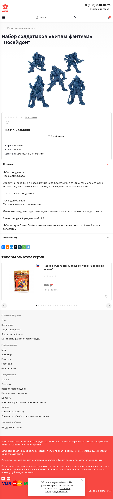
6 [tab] (48, 305)
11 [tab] (60, 305)
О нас (4, 320)
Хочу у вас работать (12, 334)
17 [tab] (74, 305)
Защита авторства (11, 329)
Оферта (5, 407)
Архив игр (6, 354)
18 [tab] (76, 305)
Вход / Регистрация (11, 427)
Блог (3, 350)
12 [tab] (62, 305)
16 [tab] (71, 305)
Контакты (6, 398)
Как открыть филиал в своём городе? (20, 338)
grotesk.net (106, 491)
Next (109, 305)
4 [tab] (43, 305)
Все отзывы (31, 117)
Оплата (5, 379)
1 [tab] (36, 305)
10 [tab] (57, 305)
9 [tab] (55, 305)
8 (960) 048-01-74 (98, 5)
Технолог (17, 149)
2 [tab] (38, 305)
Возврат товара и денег (13, 388)
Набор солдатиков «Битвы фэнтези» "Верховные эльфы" (74, 267)
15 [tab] (69, 305)
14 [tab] (67, 305)
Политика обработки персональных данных (23, 402)
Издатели (6, 359)
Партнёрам (7, 325)
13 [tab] (64, 305)
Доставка (6, 384)
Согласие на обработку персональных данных (25, 416)
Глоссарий (6, 363)
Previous (4, 305)
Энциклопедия (8, 368)
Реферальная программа (14, 393)
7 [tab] (50, 305)
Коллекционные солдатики (30, 153)
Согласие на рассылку (12, 411)
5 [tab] (45, 305)
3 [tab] (41, 305)
